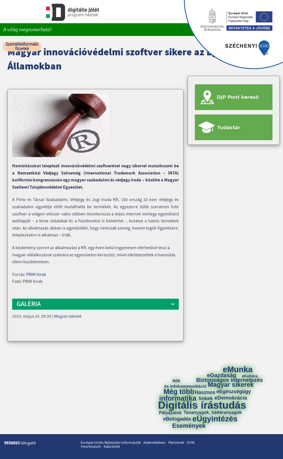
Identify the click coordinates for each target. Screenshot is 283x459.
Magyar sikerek (68, 316)
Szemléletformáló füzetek (22, 46)
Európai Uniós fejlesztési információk (111, 443)
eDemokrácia (230, 397)
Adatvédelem (154, 443)
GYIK (191, 443)
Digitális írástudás (202, 405)
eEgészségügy (233, 391)
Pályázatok (170, 413)
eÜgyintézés (214, 419)
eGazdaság (221, 375)
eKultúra (250, 376)
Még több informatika (177, 394)
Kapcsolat (112, 446)
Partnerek (176, 443)
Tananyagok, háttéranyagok (213, 412)
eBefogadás (177, 418)
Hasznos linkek (207, 395)
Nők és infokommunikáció (185, 383)
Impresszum (91, 446)
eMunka (238, 370)
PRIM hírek (36, 274)
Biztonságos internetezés (229, 380)
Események (189, 426)
